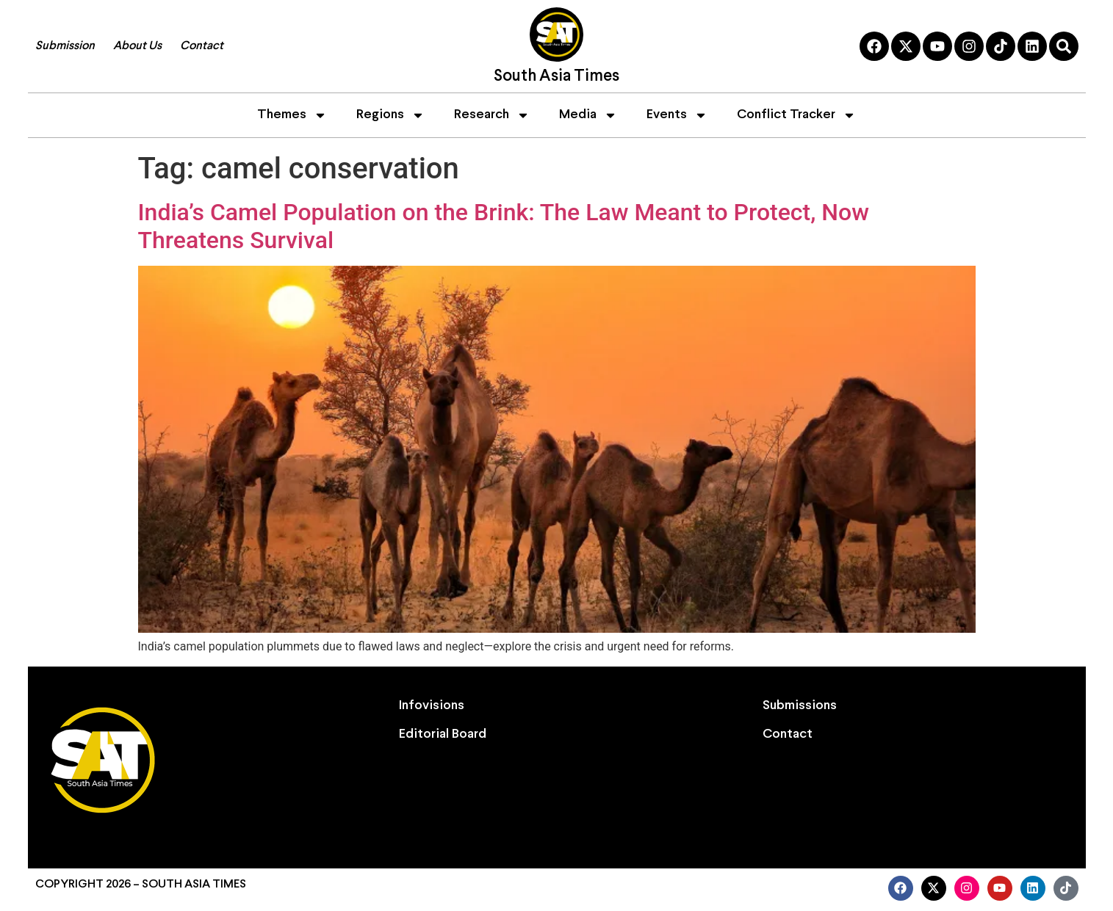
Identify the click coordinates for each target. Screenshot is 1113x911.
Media (588, 115)
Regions (390, 115)
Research (492, 115)
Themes (292, 115)
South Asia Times (556, 76)
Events (676, 115)
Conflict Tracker (796, 115)
